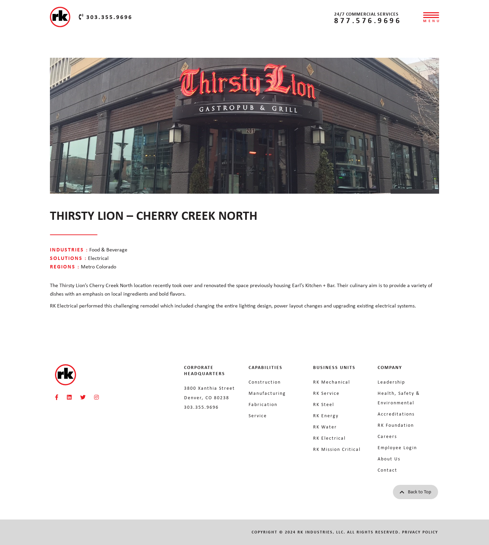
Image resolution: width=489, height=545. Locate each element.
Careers (387, 436)
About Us (389, 459)
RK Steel (323, 404)
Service (258, 415)
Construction (265, 382)
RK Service (326, 393)
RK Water (325, 427)
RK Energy (326, 415)
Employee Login (397, 447)
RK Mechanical (331, 382)
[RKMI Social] (56, 397)
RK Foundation (396, 425)
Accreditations (396, 414)
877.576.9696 (367, 20)
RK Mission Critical (337, 449)
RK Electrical (329, 438)
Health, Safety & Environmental (399, 398)
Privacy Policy (420, 532)
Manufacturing (267, 393)
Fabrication (263, 404)
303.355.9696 (105, 17)
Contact (387, 470)
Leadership (391, 382)
